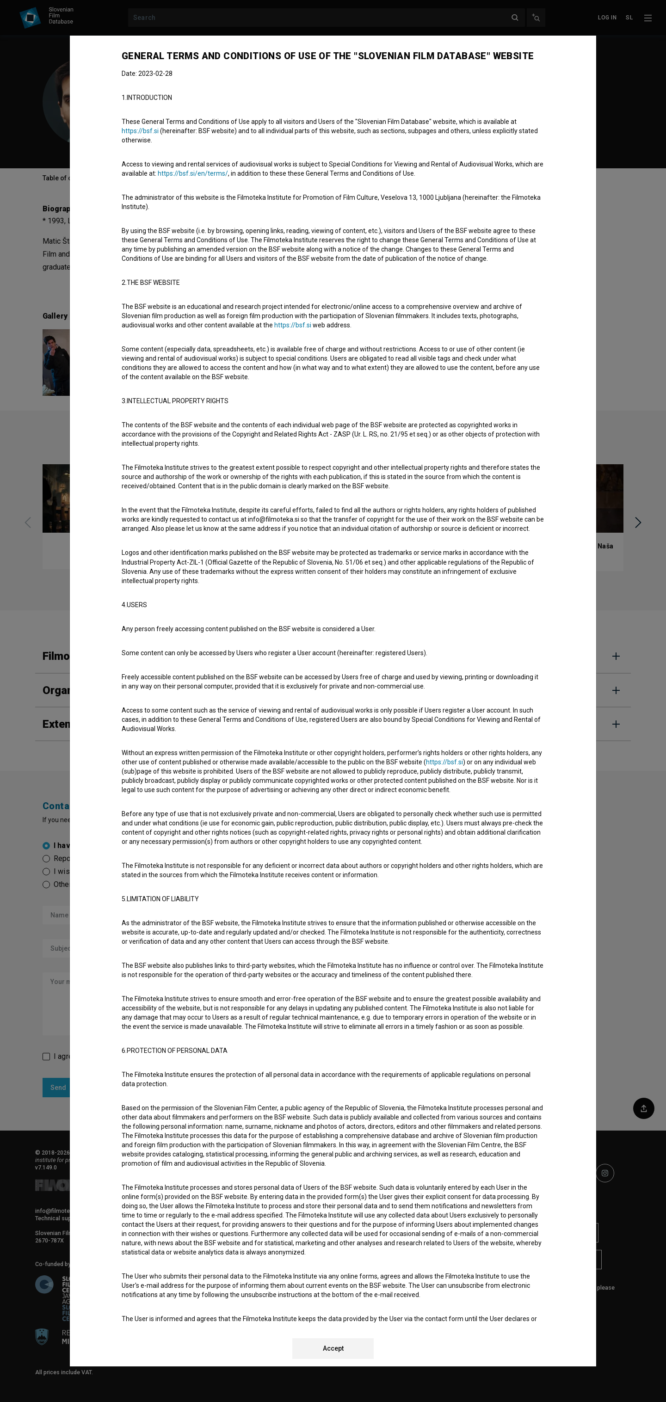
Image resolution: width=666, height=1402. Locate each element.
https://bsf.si (140, 131)
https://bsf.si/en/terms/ (193, 173)
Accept (333, 1348)
